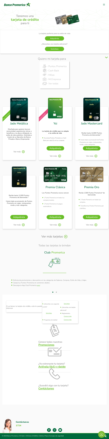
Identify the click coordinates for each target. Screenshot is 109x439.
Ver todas (53, 83)
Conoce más (68, 316)
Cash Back (53, 70)
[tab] (54, 260)
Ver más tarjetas (52, 236)
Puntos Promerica (57, 66)
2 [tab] (56, 292)
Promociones (46, 345)
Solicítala (54, 49)
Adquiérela (54, 38)
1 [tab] (53, 292)
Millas (51, 75)
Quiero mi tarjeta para (52, 59)
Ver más (17, 151)
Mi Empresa (54, 79)
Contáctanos (46, 388)
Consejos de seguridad (56, 436)
